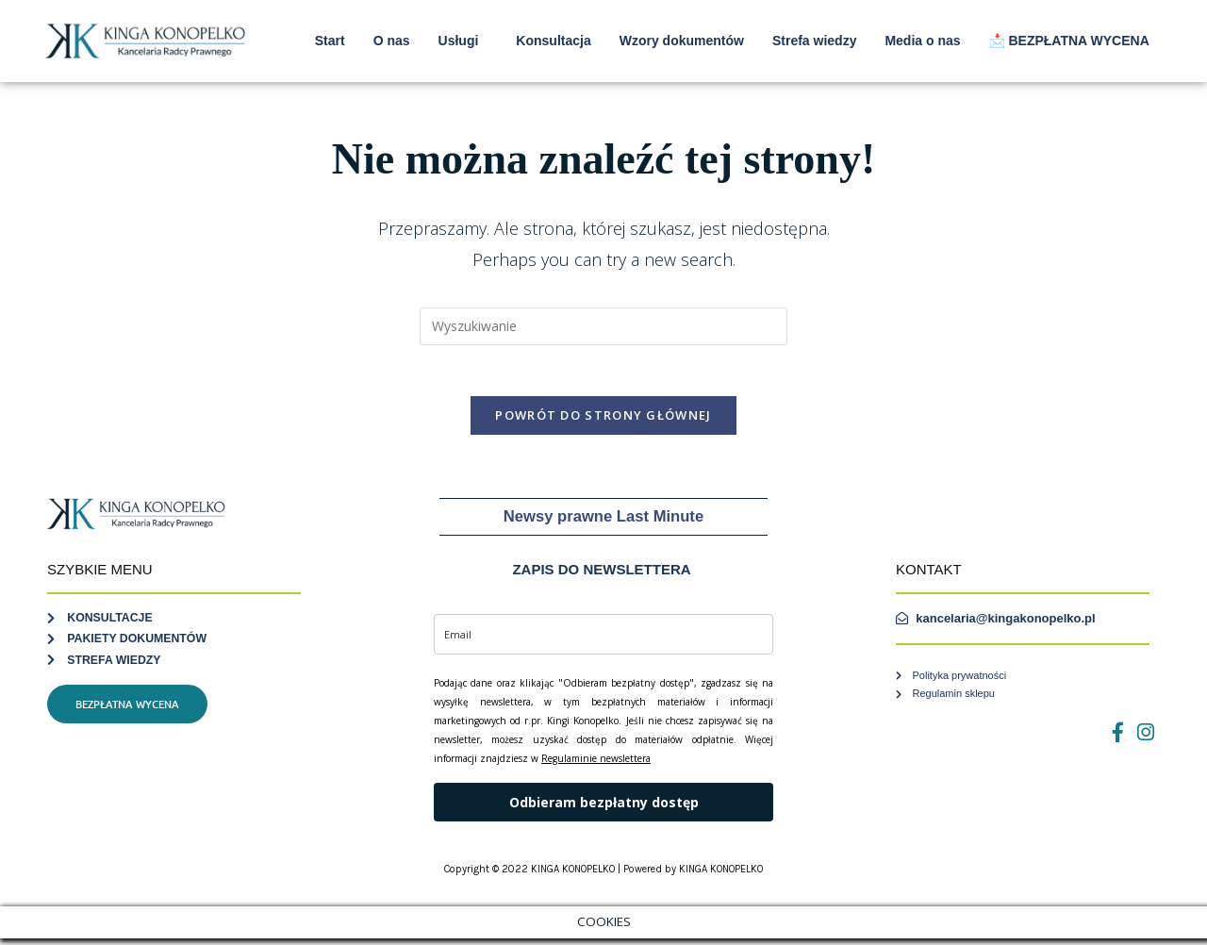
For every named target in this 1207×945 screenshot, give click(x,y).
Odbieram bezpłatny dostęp (604, 808)
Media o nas (922, 40)
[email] (603, 641)
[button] (463, 40)
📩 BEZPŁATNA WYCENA (1069, 40)
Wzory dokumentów (682, 40)
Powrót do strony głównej (603, 421)
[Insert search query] (603, 326)
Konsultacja (553, 40)
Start (330, 40)
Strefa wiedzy (814, 40)
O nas (391, 40)
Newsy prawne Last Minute (603, 522)
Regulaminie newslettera (596, 764)
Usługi (458, 40)
